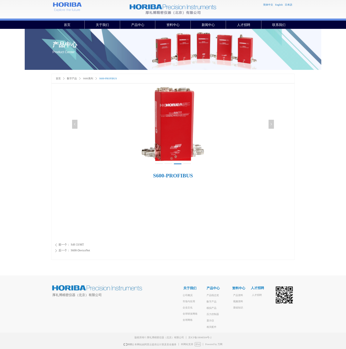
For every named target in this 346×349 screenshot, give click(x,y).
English (279, 4)
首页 (58, 78)
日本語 (288, 4)
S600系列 (88, 78)
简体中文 (268, 4)
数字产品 (72, 78)
